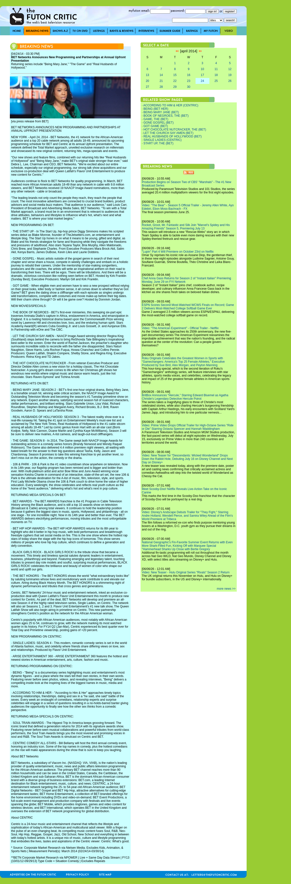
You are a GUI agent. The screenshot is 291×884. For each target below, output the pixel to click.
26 (229, 81)
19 (229, 75)
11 (216, 69)
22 (175, 81)
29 (175, 87)
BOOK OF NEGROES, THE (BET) (166, 115)
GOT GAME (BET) (156, 126)
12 (229, 69)
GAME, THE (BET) (156, 119)
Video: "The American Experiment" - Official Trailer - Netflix (180, 328)
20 (147, 81)
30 (188, 87)
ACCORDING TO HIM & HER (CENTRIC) (170, 105)
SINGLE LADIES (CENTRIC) (163, 140)
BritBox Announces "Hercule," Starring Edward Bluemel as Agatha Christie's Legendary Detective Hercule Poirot (185, 397)
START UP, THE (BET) (159, 143)
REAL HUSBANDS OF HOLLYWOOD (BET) (173, 136)
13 (147, 75)
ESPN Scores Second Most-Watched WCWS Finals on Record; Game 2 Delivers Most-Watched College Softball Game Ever (188, 306)
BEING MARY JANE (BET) (161, 112)
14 (161, 75)
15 (175, 75)
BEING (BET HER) (156, 109)
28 (161, 87)
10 (202, 69)
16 (188, 75)
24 (202, 81)
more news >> (226, 588)
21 (161, 81)
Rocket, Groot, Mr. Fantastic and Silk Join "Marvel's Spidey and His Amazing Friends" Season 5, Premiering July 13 (186, 226)
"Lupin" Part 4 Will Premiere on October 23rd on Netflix (178, 251)
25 (216, 81)
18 (216, 75)
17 (202, 75)
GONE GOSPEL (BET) (159, 122)
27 (147, 87)
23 (188, 81)
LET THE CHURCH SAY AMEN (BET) (168, 133)
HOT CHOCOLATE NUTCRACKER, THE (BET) (175, 129)
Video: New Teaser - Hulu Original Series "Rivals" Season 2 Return (186, 572)
